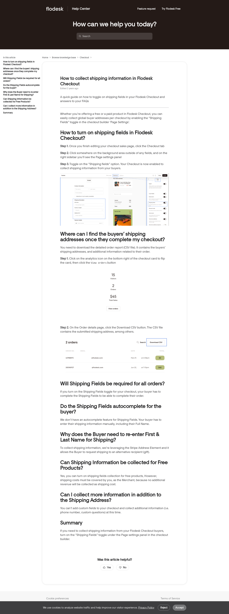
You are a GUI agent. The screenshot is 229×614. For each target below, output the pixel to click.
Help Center (81, 9)
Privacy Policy (146, 607)
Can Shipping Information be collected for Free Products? (17, 100)
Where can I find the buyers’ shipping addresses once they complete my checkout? (21, 71)
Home (45, 57)
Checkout (84, 57)
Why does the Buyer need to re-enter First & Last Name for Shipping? (20, 93)
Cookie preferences (57, 598)
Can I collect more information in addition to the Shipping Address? (19, 107)
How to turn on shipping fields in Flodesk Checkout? (18, 63)
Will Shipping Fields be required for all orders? (21, 79)
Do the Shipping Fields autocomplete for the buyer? (21, 86)
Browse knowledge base (64, 57)
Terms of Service (170, 598)
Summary (8, 112)
